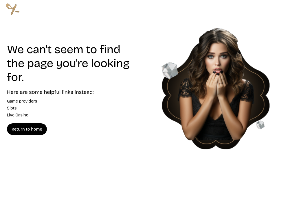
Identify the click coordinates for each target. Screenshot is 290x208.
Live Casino (17, 115)
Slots (11, 108)
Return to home (27, 129)
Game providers (22, 101)
